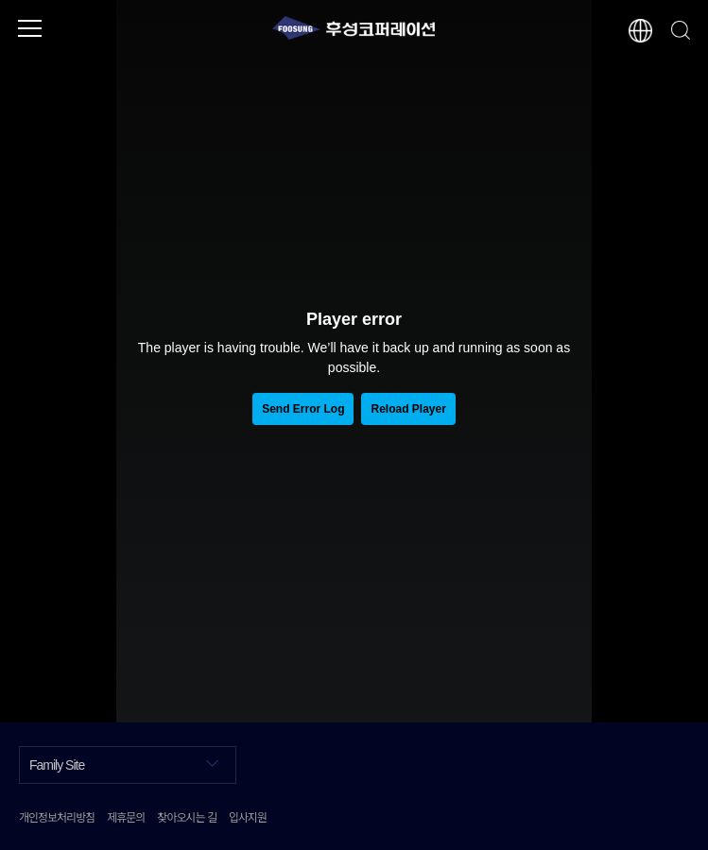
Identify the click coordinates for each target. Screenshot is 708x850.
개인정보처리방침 (57, 816)
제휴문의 (126, 816)
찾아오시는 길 (186, 816)
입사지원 (248, 816)
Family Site (123, 764)
